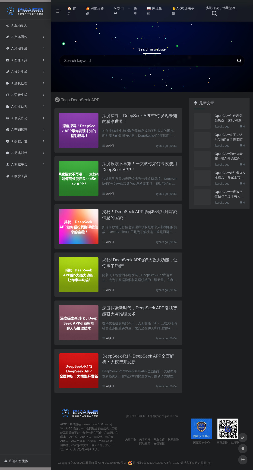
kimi (68, 449)
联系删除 (173, 439)
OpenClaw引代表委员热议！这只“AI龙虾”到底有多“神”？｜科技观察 (229, 118)
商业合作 (159, 439)
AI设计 (98, 436)
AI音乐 (64, 441)
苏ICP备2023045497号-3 (110, 462)
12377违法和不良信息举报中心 (192, 462)
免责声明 (130, 439)
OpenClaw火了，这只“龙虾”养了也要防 (229, 137)
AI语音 (109, 436)
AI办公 (73, 436)
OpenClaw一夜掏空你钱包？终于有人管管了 (229, 194)
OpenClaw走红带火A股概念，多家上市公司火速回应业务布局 (230, 175)
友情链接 (159, 443)
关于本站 (144, 439)
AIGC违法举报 (183, 10)
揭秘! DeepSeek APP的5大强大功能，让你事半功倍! (139, 263)
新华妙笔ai (80, 449)
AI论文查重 (78, 441)
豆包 (100, 445)
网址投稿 (154, 10)
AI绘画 (108, 432)
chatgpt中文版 (80, 445)
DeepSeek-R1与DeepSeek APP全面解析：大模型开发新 (138, 359)
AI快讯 (110, 145)
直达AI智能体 (16, 461)
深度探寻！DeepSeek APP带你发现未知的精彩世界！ (139, 118)
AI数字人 (85, 436)
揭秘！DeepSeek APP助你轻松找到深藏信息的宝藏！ (139, 214)
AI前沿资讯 (95, 10)
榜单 (135, 10)
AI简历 (92, 441)
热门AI (119, 10)
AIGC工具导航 (69, 424)
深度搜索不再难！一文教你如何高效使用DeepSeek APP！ (139, 166)
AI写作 (98, 432)
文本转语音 (106, 441)
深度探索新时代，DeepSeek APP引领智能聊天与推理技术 (139, 311)
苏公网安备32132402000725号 (149, 462)
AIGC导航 (72, 428)
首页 (71, 10)
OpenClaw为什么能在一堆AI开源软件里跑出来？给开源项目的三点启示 (229, 156)
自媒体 (64, 445)
